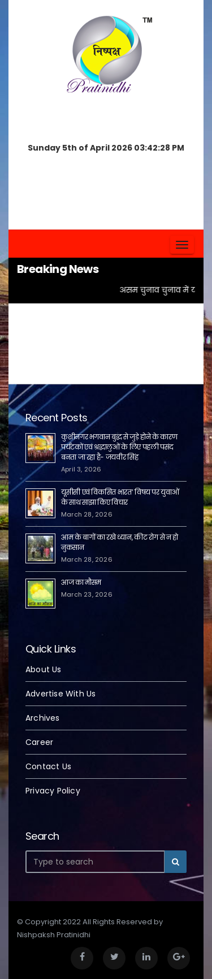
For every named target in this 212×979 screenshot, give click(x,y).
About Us (43, 669)
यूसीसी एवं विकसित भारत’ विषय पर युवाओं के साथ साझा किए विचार (120, 497)
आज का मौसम (81, 582)
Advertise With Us (60, 693)
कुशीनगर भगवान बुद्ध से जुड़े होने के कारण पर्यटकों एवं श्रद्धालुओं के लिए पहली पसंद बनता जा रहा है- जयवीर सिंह (119, 447)
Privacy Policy (52, 790)
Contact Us (48, 766)
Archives (42, 718)
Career (39, 742)
